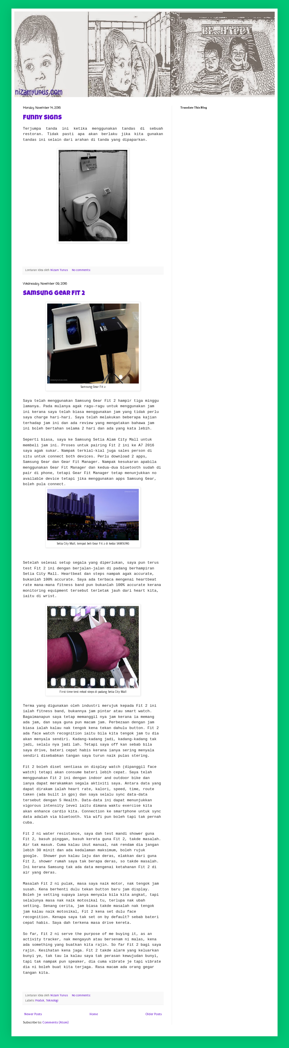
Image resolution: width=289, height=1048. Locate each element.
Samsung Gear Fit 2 (54, 294)
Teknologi (52, 1000)
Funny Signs (42, 118)
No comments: (81, 270)
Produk (39, 1000)
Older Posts (153, 1014)
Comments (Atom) (55, 1022)
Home (94, 1014)
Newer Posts (33, 1014)
